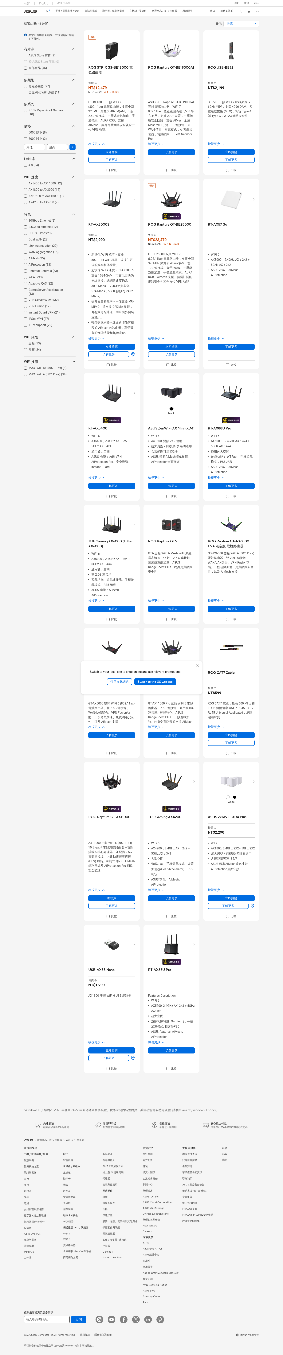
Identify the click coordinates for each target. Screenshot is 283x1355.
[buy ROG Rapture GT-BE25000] (169, 224)
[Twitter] (136, 1319)
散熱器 (67, 1191)
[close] (197, 665)
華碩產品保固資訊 (192, 1172)
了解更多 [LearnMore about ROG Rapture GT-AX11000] (112, 906)
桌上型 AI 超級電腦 (113, 1172)
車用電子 (148, 1266)
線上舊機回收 (189, 1203)
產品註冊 (187, 1166)
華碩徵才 (148, 1190)
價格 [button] (50, 126)
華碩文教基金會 (151, 1219)
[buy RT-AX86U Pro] (159, 969)
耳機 (105, 1209)
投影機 (27, 1228)
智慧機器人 (109, 1160)
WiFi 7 (66, 1233)
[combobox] (241, 24)
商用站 (146, 1260)
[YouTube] (111, 1319)
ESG (224, 1154)
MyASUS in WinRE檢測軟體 (197, 1214)
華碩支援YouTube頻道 (194, 1190)
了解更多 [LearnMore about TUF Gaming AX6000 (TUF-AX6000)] (112, 609)
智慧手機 (29, 1160)
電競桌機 (29, 1245)
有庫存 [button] (50, 49)
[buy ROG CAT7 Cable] (221, 672)
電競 (26, 1203)
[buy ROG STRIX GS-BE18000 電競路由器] (111, 70)
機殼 (65, 1184)
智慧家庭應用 (110, 1184)
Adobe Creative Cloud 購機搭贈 (161, 1273)
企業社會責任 (150, 1178)
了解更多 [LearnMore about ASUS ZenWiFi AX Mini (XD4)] (171, 486)
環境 (236, 3)
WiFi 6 (66, 1239)
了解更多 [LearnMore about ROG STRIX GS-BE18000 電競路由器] (112, 160)
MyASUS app (190, 1208)
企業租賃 (187, 1196)
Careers (147, 1231)
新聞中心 (148, 1184)
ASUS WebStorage (153, 1208)
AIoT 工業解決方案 (113, 1166)
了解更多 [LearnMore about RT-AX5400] (112, 486)
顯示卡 (67, 1178)
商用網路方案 (70, 1257)
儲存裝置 (68, 1209)
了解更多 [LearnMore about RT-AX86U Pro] (171, 1050)
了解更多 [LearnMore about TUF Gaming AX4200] (171, 898)
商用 (26, 1185)
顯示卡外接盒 (70, 1215)
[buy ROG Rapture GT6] (162, 541)
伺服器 (106, 1178)
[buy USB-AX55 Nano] (101, 969)
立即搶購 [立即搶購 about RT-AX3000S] (112, 346)
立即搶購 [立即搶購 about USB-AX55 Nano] (112, 1050)
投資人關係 (149, 1172)
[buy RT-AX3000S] (98, 224)
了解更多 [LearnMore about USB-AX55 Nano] (109, 1058)
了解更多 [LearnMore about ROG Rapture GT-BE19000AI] (171, 152)
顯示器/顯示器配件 (34, 1221)
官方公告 (148, 1160)
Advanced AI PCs (152, 1248)
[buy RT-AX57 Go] (217, 224)
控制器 (106, 1245)
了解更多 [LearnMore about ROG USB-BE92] (231, 160)
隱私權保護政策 (103, 1334)
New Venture (150, 1225)
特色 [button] (50, 214)
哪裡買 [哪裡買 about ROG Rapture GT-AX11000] (111, 898)
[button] (246, 3)
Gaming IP (108, 1251)
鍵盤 (105, 1197)
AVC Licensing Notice (155, 1285)
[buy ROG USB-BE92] (220, 67)
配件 (65, 1154)
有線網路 (107, 1154)
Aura (145, 1302)
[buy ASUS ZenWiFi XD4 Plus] (227, 817)
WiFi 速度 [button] (50, 177)
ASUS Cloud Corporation (157, 1202)
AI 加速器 (68, 1221)
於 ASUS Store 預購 (44, 62)
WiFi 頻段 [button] (50, 337)
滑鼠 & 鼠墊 (109, 1203)
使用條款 (85, 1334)
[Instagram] (99, 1319)
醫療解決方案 (31, 1166)
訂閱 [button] (79, 1319)
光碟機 (67, 1203)
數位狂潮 (148, 1279)
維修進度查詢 (189, 1154)
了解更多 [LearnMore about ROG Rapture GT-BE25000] (171, 354)
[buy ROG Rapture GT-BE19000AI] (171, 67)
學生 (26, 1197)
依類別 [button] (50, 80)
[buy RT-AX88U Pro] (219, 428)
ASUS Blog (149, 1290)
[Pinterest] (160, 1319)
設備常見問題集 (191, 1220)
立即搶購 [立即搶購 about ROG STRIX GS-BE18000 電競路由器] (112, 152)
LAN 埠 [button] (50, 159)
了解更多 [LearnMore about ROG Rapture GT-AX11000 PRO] (171, 735)
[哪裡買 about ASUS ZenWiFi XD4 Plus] (252, 906)
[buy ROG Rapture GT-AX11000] (109, 817)
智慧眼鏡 (68, 1160)
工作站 (27, 1257)
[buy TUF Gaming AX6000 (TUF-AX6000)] (111, 544)
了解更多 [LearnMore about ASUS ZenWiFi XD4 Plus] (228, 906)
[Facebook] (124, 1319)
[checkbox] (48, 62)
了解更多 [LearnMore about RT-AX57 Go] (231, 346)
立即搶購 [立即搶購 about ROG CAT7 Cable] (231, 735)
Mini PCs (29, 1251)
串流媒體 (107, 1215)
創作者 (27, 1191)
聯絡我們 (187, 1178)
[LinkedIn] (148, 1319)
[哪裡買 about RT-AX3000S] (132, 354)
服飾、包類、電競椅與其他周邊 (120, 1221)
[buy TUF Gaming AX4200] (164, 817)
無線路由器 (69, 1245)
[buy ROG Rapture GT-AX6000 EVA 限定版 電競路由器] (231, 544)
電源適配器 (109, 1233)
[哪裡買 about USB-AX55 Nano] (132, 1058)
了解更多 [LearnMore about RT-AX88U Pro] (231, 486)
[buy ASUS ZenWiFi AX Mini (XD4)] (171, 428)
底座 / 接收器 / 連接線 (115, 1239)
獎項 (145, 1166)
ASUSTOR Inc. (151, 1196)
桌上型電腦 (30, 1239)
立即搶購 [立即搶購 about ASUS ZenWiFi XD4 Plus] (231, 898)
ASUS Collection (112, 1257)
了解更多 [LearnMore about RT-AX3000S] (109, 354)
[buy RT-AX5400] (97, 428)
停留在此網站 (119, 682)
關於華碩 (148, 1154)
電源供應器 (69, 1197)
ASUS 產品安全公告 (193, 1184)
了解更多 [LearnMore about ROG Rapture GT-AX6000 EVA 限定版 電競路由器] (231, 609)
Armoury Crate (151, 1296)
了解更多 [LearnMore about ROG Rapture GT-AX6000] (112, 735)
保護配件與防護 (111, 1227)
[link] (30, 11)
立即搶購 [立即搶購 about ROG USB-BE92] (231, 152)
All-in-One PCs (32, 1233)
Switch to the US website (155, 682)
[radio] (171, 408)
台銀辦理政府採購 (34, 1209)
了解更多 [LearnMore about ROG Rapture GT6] (171, 609)
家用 (26, 1178)
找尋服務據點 (189, 1160)
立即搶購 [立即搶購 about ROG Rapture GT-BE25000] (171, 346)
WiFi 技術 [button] (50, 362)
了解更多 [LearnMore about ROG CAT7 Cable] (231, 743)
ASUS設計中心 (151, 1254)
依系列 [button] (50, 104)
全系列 (80, 1140)
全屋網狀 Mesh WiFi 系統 (77, 1251)
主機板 (67, 1172)
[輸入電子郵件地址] (47, 1319)
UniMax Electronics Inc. (156, 1213)
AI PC (146, 1243)
